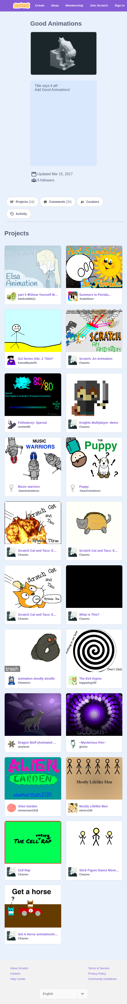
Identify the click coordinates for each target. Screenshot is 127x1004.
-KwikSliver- (87, 298)
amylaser (23, 746)
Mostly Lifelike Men (93, 806)
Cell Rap (24, 870)
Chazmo (84, 362)
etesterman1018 (28, 810)
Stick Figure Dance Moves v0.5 (99, 870)
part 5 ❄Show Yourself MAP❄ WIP (38, 294)
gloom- (83, 746)
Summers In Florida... (95, 294)
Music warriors (29, 486)
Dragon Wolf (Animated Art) (38, 742)
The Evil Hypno (90, 678)
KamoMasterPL (27, 362)
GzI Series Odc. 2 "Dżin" (36, 358)
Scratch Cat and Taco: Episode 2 (99, 550)
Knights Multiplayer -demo (98, 422)
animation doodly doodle (36, 678)
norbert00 (24, 426)
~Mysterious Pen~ (92, 742)
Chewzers (24, 682)
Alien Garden (27, 806)
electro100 (85, 810)
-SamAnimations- (29, 490)
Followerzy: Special (32, 422)
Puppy (84, 486)
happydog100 (87, 682)
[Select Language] (63, 993)
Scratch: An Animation (96, 358)
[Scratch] (22, 5)
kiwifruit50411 (26, 298)
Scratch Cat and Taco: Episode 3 (38, 550)
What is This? (89, 614)
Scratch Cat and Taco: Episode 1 (38, 614)
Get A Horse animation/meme (38, 934)
